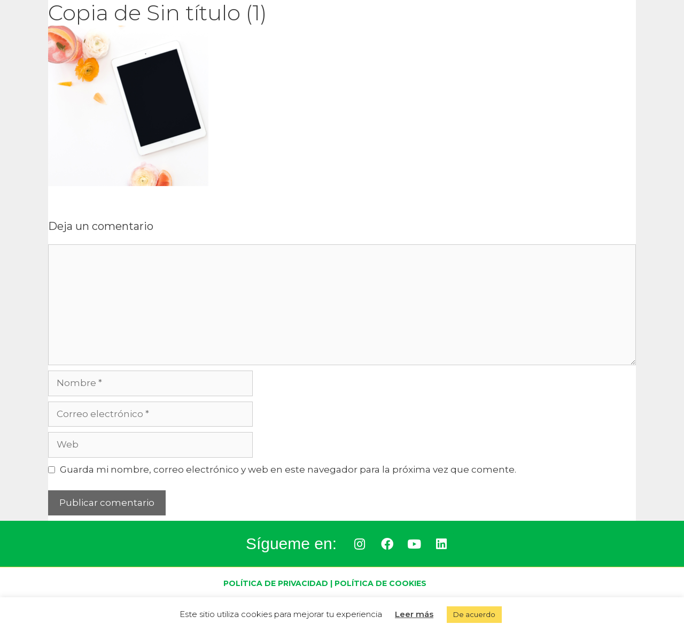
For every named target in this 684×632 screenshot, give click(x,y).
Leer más (414, 614)
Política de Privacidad (275, 583)
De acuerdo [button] (474, 614)
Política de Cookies (380, 583)
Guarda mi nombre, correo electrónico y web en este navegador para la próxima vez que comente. (288, 469)
